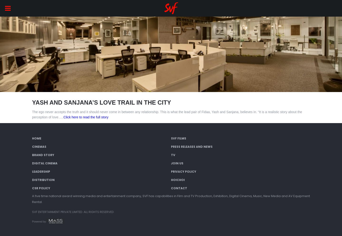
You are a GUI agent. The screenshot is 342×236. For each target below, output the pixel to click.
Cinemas (39, 147)
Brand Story (43, 155)
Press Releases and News (192, 147)
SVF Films (178, 138)
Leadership (41, 172)
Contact (179, 188)
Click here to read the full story (85, 117)
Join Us (177, 163)
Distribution (43, 180)
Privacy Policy (183, 172)
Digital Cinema (44, 163)
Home (36, 138)
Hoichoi (178, 180)
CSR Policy (41, 188)
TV (173, 155)
